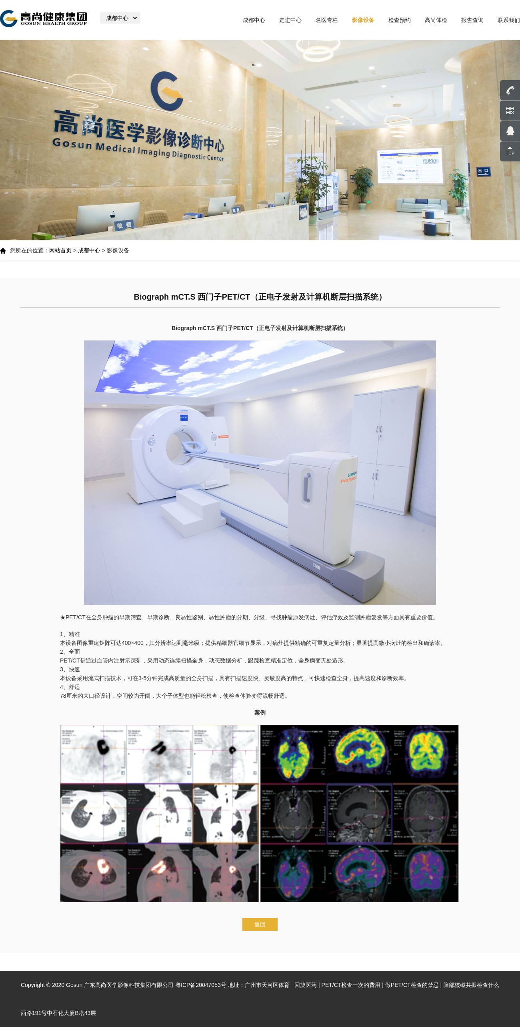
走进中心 (290, 20)
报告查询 (472, 20)
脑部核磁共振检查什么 (471, 985)
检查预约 (399, 20)
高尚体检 (436, 20)
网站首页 (60, 250)
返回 (260, 924)
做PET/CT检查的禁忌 (412, 985)
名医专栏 (327, 20)
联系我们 (509, 20)
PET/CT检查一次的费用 (351, 985)
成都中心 (254, 20)
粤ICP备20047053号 (200, 985)
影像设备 (363, 20)
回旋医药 (305, 985)
